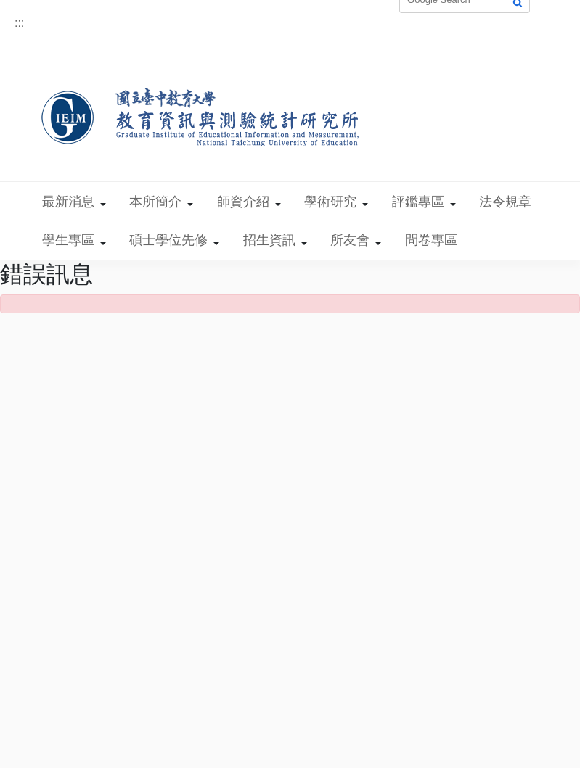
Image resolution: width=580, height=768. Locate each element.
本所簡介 (155, 201)
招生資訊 (269, 240)
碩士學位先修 (168, 240)
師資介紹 (243, 201)
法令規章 (505, 201)
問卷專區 (431, 240)
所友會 (349, 240)
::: (19, 23)
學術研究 (330, 201)
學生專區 (68, 240)
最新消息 (68, 201)
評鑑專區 (418, 201)
